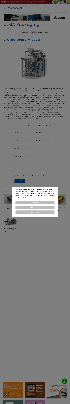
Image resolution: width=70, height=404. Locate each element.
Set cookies (35, 212)
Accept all (35, 203)
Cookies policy (20, 197)
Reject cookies (35, 207)
